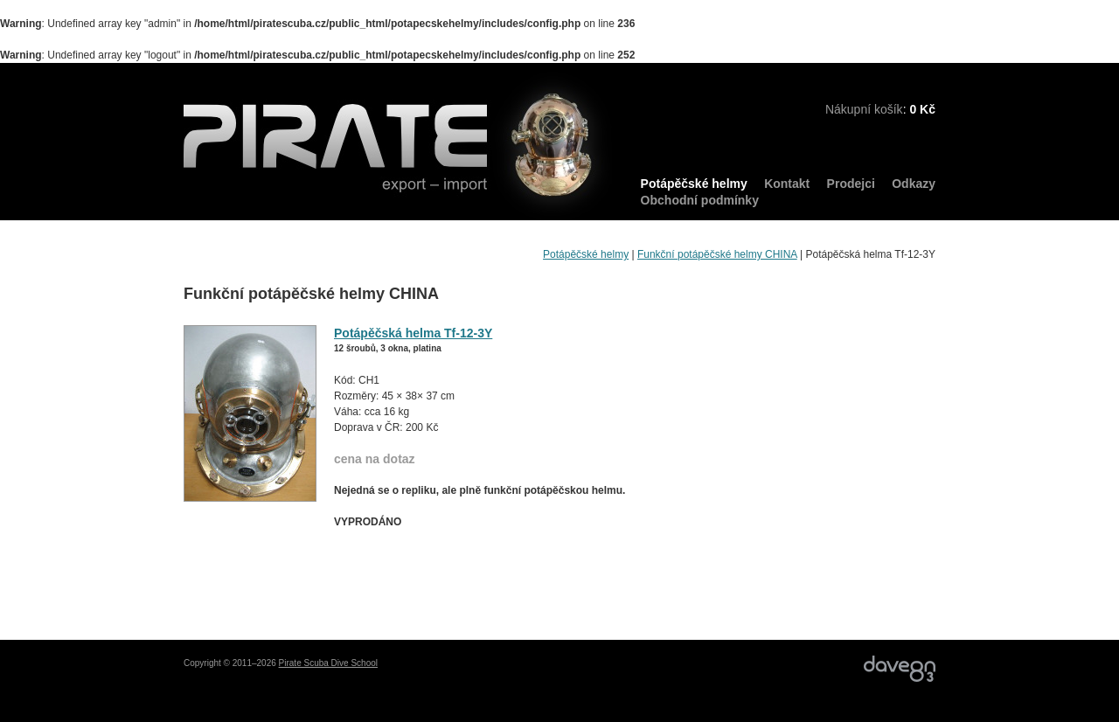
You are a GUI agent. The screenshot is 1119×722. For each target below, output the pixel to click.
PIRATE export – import (398, 146)
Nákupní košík (864, 109)
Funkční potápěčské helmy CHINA (717, 254)
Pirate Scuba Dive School (328, 663)
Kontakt (787, 184)
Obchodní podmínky (700, 200)
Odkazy (913, 184)
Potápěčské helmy (694, 184)
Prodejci (851, 184)
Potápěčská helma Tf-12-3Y (413, 333)
